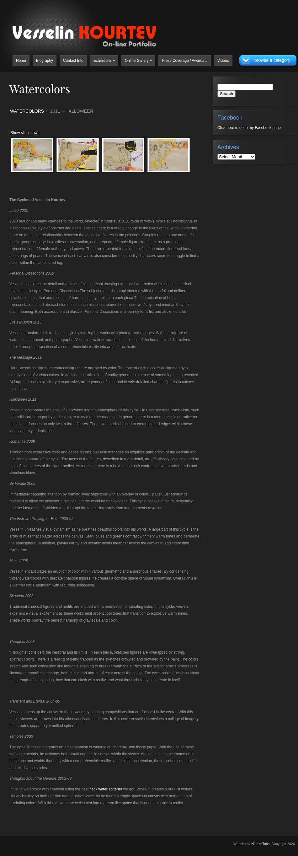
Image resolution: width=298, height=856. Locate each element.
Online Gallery (138, 60)
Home (21, 60)
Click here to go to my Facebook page (249, 128)
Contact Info (73, 60)
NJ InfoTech (260, 844)
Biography (44, 60)
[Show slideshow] (24, 133)
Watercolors (27, 111)
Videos (223, 60)
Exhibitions (104, 60)
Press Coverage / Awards (184, 60)
